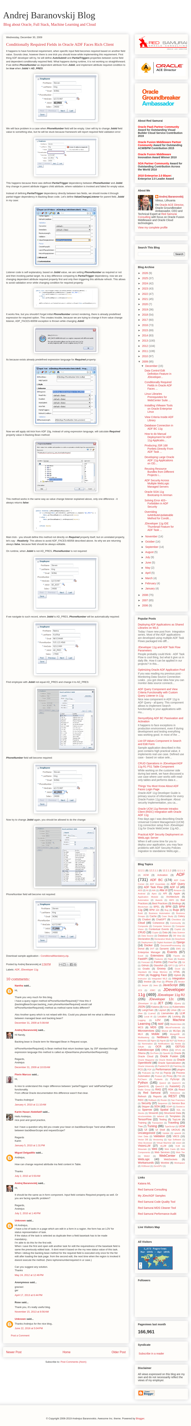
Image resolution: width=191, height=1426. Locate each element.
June (148, 562)
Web (154, 1148)
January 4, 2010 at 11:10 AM (30, 1104)
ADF (17, 969)
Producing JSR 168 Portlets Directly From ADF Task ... (159, 448)
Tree (140, 1126)
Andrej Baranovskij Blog (49, 15)
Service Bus (178, 1103)
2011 (145, 351)
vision (178, 1143)
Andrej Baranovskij (26, 1030)
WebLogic (144, 1159)
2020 (145, 304)
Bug (166, 910)
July (148, 557)
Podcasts (146, 1073)
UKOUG (175, 1130)
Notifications (164, 1044)
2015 (145, 330)
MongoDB (175, 1034)
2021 (145, 299)
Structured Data (172, 1113)
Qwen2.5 (176, 1083)
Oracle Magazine (146, 1060)
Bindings (176, 903)
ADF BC (156, 880)
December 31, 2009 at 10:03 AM (32, 1067)
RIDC (141, 1100)
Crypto (155, 932)
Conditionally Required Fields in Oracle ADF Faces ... (158, 385)
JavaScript (170, 985)
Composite (143, 926)
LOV (158, 1020)
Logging (142, 1020)
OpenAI (166, 1053)
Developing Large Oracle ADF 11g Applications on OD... (159, 460)
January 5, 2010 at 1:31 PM (30, 1145)
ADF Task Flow (153, 887)
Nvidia (178, 1044)
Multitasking (143, 1037)
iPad (159, 982)
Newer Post (14, 1352)
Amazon (178, 890)
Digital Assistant (164, 942)
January (150, 588)
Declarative (144, 939)
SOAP (169, 1106)
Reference (175, 1093)
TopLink (176, 1119)
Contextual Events (159, 929)
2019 (145, 309)
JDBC (152, 990)
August (149, 552)
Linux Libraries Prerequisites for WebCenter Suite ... (158, 397)
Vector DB (143, 1139)
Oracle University (146, 1066)
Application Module (148, 897)
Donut (141, 948)
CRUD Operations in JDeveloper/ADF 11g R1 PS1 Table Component (160, 765)
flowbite (181, 959)
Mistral (165, 1031)
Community (175, 923)
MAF (161, 1023)
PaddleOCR (164, 1066)
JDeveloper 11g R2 (171, 995)
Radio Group (144, 1089)
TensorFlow (145, 1119)
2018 (145, 314)
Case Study (167, 916)
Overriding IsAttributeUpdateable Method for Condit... (159, 515)
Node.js (181, 1040)
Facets (176, 956)
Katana (155, 1007)
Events (172, 952)
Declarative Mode (162, 939)
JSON (141, 1006)
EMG (178, 949)
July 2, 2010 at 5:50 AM (27, 1175)
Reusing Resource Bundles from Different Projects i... (159, 472)
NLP (172, 1040)
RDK (170, 1089)
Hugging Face (158, 975)
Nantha (19, 985)
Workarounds (146, 1162)
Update (166, 1133)
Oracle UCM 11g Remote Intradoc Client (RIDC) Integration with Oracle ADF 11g (159, 812)
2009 (145, 361)
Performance (163, 1069)
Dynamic (164, 948)
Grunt (177, 969)
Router (164, 1100)
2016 (145, 325)
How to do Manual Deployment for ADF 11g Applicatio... (158, 437)
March (149, 578)
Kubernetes (179, 1007)
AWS (171, 900)
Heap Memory (160, 972)
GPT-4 (182, 965)
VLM (178, 1146)
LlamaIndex (167, 1013)
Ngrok (163, 1040)
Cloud (141, 922)
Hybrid (177, 975)
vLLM (163, 1146)
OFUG (178, 1050)
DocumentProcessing (171, 945)
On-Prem (154, 1053)
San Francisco (178, 1100)
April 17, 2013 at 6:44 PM (28, 1295)
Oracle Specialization (169, 1063)
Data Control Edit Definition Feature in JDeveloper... (158, 374)
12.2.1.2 (167, 870)
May (148, 567)
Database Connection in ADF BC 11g (159, 427)
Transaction (157, 1123)
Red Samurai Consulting (152, 1189)
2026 (145, 273)
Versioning (158, 1139)
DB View (177, 936)
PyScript (174, 1079)
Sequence (162, 1103)
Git (183, 962)
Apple (177, 893)
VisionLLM (144, 1145)
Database (163, 935)
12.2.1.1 (153, 870)
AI (147, 890)
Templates (175, 1116)
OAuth (141, 1047)
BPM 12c (154, 910)
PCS (140, 1069)
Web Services (162, 1152)
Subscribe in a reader (151, 1353)
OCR (158, 1046)
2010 (145, 356)
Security (146, 1103)
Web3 (147, 1156)
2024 (145, 283)
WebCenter (167, 1156)
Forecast (145, 962)
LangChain (148, 1010)
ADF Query (178, 883)
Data (165, 932)
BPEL (157, 906)
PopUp (167, 1073)
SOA (157, 1106)
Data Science (178, 932)
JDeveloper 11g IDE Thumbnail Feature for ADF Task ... (159, 526)
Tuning (152, 1126)
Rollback (152, 1100)
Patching (177, 1066)
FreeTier (172, 962)
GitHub (145, 965)
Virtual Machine (164, 1143)
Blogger (140, 1418)
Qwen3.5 (159, 1086)
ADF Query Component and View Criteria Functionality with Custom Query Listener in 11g (158, 692)
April (148, 572)
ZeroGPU (157, 1166)
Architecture (172, 896)
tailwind (160, 1116)
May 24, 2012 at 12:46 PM (29, 1275)
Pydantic (159, 1079)
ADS (140, 890)
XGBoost (145, 1166)
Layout (162, 1010)
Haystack (142, 972)
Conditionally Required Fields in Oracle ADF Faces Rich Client (60, 44)
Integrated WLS (159, 978)
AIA (153, 890)
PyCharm (142, 1079)
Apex (154, 893)
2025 (145, 278)
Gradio (146, 968)
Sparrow (147, 1109)
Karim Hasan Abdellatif (28, 1111)
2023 (145, 288)
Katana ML (144, 1183)
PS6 (179, 1076)
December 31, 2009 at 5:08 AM (32, 1022)
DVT (152, 949)
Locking (176, 1016)
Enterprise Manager (149, 952)
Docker (148, 945)
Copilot (177, 929)
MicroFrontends (172, 1027)
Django (180, 942)
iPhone (169, 981)
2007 (145, 600)
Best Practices (160, 903)
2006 (145, 605)
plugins (181, 1069)
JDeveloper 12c (161, 999)
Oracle (177, 1053)
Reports (157, 1096)
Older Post (119, 1352)
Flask (170, 959)
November (151, 536)
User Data (143, 1136)
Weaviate (142, 1149)
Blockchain (143, 907)
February (151, 583)
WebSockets (170, 1159)
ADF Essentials (157, 884)
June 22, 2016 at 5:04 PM (29, 1328)
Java (155, 985)
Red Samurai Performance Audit (157, 1213)
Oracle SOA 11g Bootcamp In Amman (158, 493)
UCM (182, 1126)
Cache (153, 916)
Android (141, 893)
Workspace (179, 1163)
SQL (178, 1110)
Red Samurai (152, 1092)
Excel (140, 956)
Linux (173, 1010)
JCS (140, 990)
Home (67, 1352)
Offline (164, 1050)
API (165, 893)
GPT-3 (171, 965)
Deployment (147, 942)
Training (142, 1122)
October (150, 541)
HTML (177, 972)
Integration (178, 978)
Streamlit (153, 1113)
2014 (145, 335)
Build (140, 913)
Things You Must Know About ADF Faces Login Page (158, 788)
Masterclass (176, 1024)
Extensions (157, 955)
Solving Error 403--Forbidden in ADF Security (156, 503)
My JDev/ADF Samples (152, 1195)
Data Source (147, 936)
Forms (158, 962)
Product (158, 1076)
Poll (157, 1073)
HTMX (141, 975)
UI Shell (160, 1130)
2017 (145, 319)
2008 (145, 594)
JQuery (177, 1003)
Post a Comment (20, 1335)
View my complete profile (153, 227)
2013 (145, 340)
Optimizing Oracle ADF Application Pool (161, 669)
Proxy (170, 1076)
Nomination (147, 1044)
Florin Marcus (23, 1074)
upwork (177, 1133)
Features (159, 959)
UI (145, 1129)
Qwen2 (162, 1083)
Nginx (153, 1040)
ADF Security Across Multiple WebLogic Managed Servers (157, 483)
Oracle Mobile (165, 1060)
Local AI (148, 1016)
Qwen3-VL (143, 1086)
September (152, 546)
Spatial (164, 1109)
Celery (181, 916)
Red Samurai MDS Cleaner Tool (157, 1207)
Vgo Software (174, 1139)
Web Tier (180, 1152)
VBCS (176, 1136)
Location (162, 1016)
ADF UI (174, 887)
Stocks (141, 1113)
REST (172, 1096)
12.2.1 (141, 870)
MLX (140, 1034)
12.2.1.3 (181, 870)
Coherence (158, 923)
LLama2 (152, 1013)
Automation (143, 900)
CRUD (142, 932)
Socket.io (180, 1106)
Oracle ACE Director (171, 204)
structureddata (145, 1116)
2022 (145, 293)
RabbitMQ (175, 1086)
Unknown (20, 1220)
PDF (149, 1069)
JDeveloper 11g (29, 969)
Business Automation (159, 913)
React (182, 1089)
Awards (159, 900)
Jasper (145, 985)
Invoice (147, 981)
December (151, 365)
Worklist (165, 1163)
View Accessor (145, 1143)
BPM (168, 906)
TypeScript (170, 1126)
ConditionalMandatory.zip (55, 955)
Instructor (142, 978)
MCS (140, 1027)
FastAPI (142, 958)
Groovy (161, 968)
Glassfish (158, 965)
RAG (158, 1089)
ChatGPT (161, 919)
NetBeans (162, 1037)
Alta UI (163, 890)
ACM (146, 875)
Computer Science (162, 926)
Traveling (173, 1122)
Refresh (142, 1096)
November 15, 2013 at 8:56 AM (32, 1311)
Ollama (142, 1053)
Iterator (181, 982)
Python (143, 1082)
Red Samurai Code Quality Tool (156, 1201)
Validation (159, 1136)
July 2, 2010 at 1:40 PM (27, 1213)
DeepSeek (180, 939)
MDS (153, 1027)
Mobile (155, 1033)
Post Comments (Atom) (73, 1361)
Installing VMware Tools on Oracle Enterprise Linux (159, 408)
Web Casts (170, 1149)
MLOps (177, 1031)
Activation (162, 875)
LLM (182, 1013)
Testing (163, 1119)
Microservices (146, 1030)
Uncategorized (146, 1132)
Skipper (146, 1106)
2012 (145, 345)
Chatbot (146, 919)
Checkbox (176, 919)
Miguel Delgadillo (25, 1152)
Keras (166, 1007)
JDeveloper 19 (145, 1003)
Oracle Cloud (145, 1056)
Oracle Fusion (169, 1056)
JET (160, 1003)
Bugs (176, 909)
